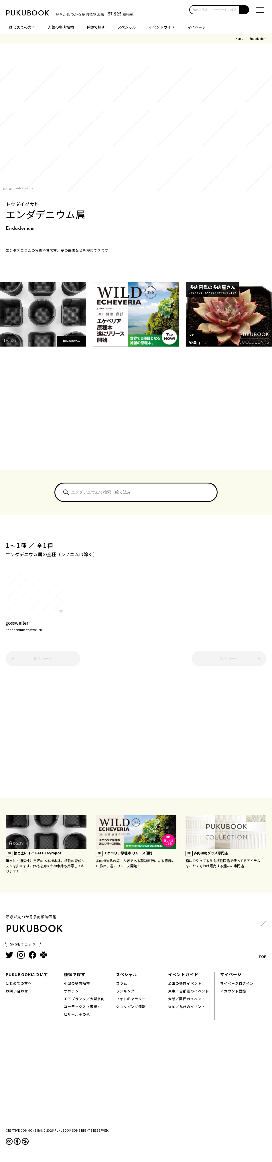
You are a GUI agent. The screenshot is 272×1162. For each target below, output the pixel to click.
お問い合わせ (17, 990)
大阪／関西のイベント (186, 998)
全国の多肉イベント (185, 983)
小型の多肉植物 (77, 983)
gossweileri (36, 625)
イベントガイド (162, 27)
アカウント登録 (233, 990)
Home (239, 38)
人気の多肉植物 (61, 27)
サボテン (71, 990)
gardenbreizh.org (21, 188)
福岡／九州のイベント (186, 1006)
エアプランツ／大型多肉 (84, 998)
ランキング (125, 990)
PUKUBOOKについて (27, 974)
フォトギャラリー (131, 998)
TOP (262, 942)
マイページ (196, 27)
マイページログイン (237, 983)
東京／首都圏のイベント (188, 990)
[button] (244, 9)
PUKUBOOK (34, 13)
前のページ (43, 658)
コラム (121, 983)
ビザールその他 (77, 1014)
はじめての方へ (22, 27)
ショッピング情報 (131, 1006)
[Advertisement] (136, 415)
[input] (214, 9)
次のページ (229, 658)
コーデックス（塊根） (82, 1006)
